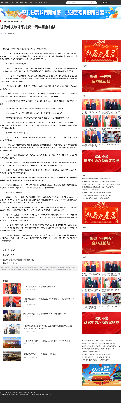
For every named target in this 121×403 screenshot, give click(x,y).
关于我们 (8, 392)
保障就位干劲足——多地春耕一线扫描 (39, 354)
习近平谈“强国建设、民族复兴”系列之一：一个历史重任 (46, 341)
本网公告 (26, 392)
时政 (11, 2)
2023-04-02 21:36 (34, 344)
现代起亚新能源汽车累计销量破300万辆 (20, 260)
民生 (16, 2)
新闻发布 (2, 392)
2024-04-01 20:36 (31, 316)
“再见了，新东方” (12, 263)
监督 (35, 2)
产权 (40, 2)
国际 (31, 2)
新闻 (6, 2)
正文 (22, 21)
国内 (21, 2)
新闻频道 (12, 21)
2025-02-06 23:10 (31, 304)
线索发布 (32, 392)
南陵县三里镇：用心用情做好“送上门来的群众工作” (44, 314)
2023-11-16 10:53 (31, 331)
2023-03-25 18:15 (34, 357)
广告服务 (20, 392)
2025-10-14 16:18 (31, 289)
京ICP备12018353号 (5, 394)
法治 (26, 2)
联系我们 (14, 392)
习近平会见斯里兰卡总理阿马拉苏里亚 (39, 286)
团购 (45, 2)
